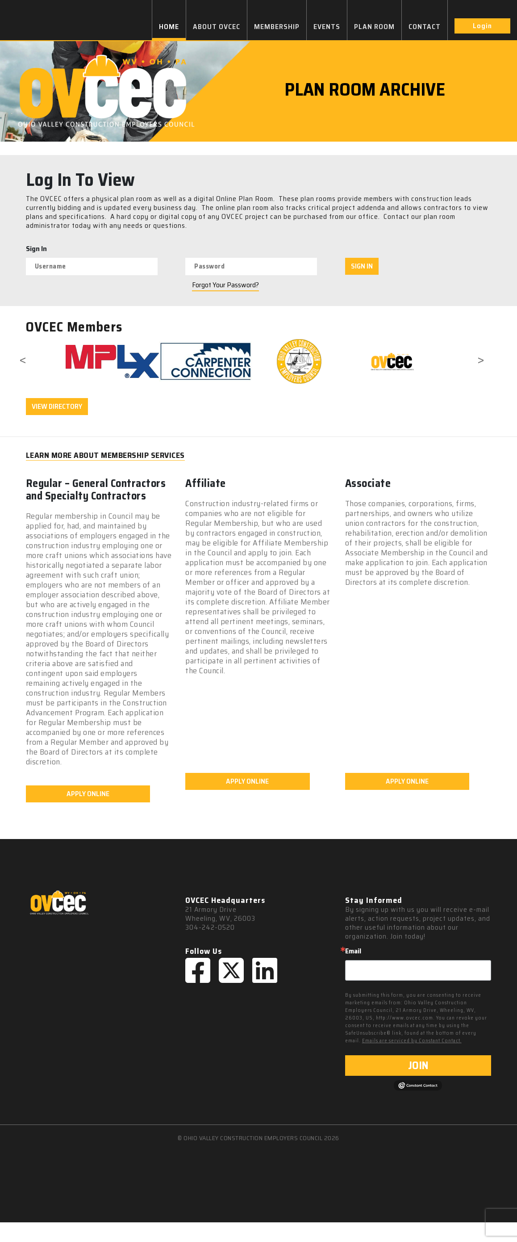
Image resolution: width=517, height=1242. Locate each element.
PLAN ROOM (374, 26)
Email (353, 970)
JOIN (418, 1085)
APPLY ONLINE (88, 813)
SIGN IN (362, 266)
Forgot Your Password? (225, 285)
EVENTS (326, 26)
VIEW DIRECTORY (57, 406)
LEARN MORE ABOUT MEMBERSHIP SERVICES (105, 455)
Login (482, 25)
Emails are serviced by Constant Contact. (412, 1060)
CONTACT (425, 26)
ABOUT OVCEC (216, 26)
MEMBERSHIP (277, 26)
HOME (169, 26)
